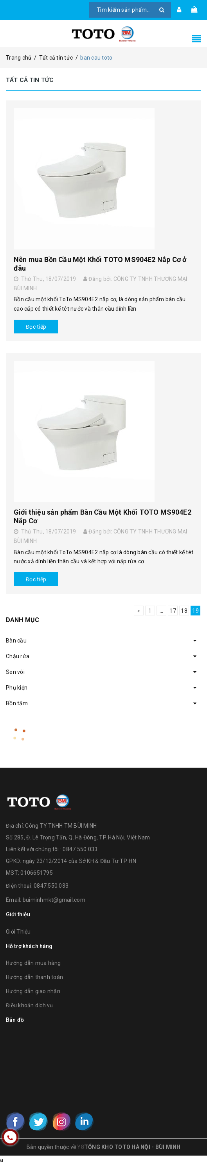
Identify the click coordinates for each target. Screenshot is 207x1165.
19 (195, 611)
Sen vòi (15, 672)
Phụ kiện (16, 687)
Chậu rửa (17, 656)
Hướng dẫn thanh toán (34, 977)
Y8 (80, 1147)
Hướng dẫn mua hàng (33, 963)
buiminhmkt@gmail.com (54, 900)
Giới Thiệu (18, 931)
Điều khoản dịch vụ (29, 1005)
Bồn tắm (17, 703)
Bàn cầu (16, 640)
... (162, 611)
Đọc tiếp (36, 327)
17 (172, 611)
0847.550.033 (51, 886)
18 (184, 611)
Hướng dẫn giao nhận (33, 991)
